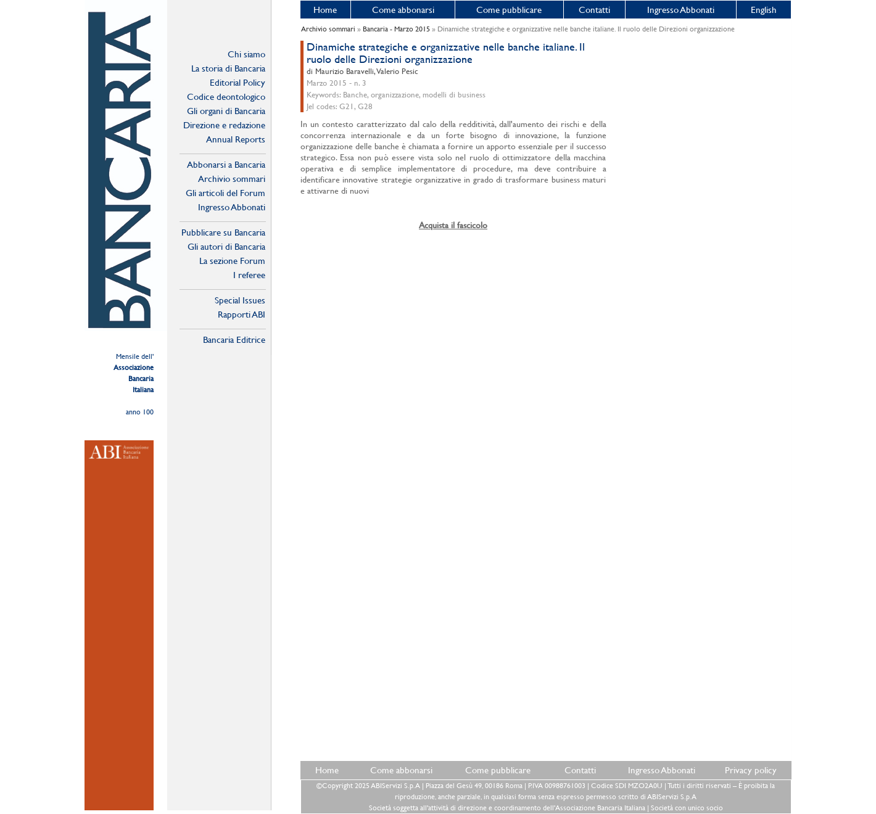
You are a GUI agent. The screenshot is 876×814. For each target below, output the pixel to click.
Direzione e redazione (224, 125)
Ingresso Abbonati (680, 9)
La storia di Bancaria (228, 68)
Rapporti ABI (241, 314)
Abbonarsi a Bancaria (226, 164)
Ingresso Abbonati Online (231, 207)
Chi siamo (246, 54)
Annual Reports (235, 139)
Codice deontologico (226, 96)
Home (325, 9)
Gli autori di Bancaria (226, 246)
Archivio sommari (231, 178)
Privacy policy (751, 770)
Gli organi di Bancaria (226, 110)
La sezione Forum (232, 260)
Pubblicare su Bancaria (223, 232)
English (764, 9)
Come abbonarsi (403, 9)
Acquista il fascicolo (453, 225)
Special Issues (240, 300)
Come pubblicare (509, 9)
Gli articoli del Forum (225, 192)
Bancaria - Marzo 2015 (396, 29)
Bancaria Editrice (234, 339)
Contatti (594, 9)
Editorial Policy (237, 82)
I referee (249, 274)
